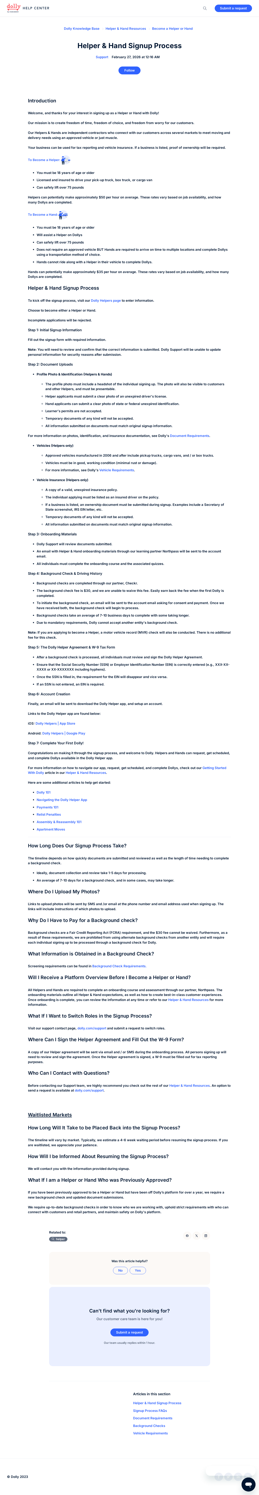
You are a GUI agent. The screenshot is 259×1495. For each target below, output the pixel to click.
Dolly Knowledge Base (81, 28)
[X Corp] (196, 1237)
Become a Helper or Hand (172, 28)
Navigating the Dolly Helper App (62, 801)
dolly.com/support (89, 1092)
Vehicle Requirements (116, 471)
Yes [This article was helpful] (138, 1271)
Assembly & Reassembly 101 (59, 823)
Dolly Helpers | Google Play (63, 735)
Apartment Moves (51, 831)
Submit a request (233, 9)
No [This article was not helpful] (120, 1271)
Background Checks (149, 1428)
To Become (37, 216)
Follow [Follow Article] (129, 71)
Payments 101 (47, 808)
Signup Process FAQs (150, 1413)
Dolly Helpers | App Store (55, 725)
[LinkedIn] (206, 1237)
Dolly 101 (43, 794)
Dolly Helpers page (106, 302)
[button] (205, 9)
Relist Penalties (49, 816)
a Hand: (59, 216)
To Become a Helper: (50, 161)
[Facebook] (187, 1237)
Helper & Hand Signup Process (157, 1406)
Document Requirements (189, 437)
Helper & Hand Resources (126, 28)
